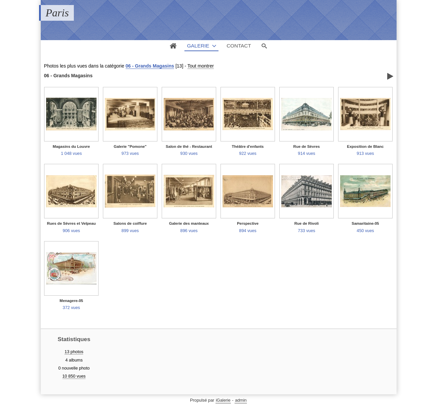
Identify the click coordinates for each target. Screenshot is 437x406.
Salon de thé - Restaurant (189, 146)
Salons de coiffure (130, 223)
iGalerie (223, 400)
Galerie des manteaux (189, 223)
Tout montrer (200, 66)
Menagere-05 (71, 301)
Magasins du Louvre (71, 146)
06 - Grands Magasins (150, 66)
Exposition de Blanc (365, 146)
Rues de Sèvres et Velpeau (71, 223)
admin (241, 400)
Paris (57, 13)
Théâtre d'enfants (248, 146)
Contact (239, 45)
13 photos (73, 351)
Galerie (198, 45)
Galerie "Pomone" (130, 146)
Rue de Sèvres (306, 146)
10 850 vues (74, 376)
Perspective (248, 223)
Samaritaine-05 (365, 223)
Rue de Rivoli (306, 223)
